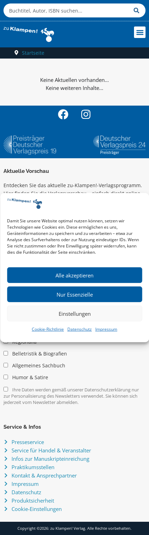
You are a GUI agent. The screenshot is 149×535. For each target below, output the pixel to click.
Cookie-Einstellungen (37, 508)
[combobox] (66, 10)
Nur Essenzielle (75, 294)
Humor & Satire (25, 377)
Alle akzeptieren (74, 275)
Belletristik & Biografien (35, 354)
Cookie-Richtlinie (48, 329)
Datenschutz (79, 329)
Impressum (106, 329)
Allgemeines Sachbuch (34, 365)
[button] (140, 32)
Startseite (33, 52)
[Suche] (138, 10)
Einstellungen (75, 313)
